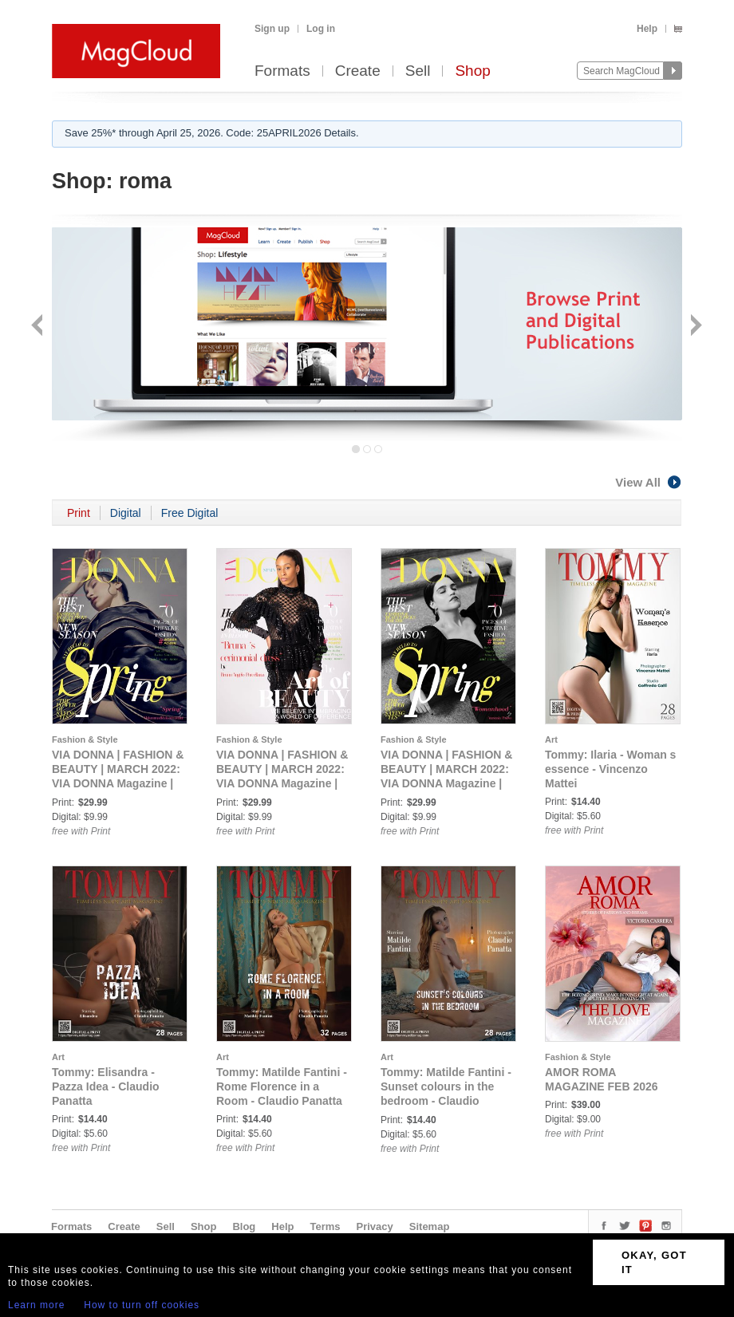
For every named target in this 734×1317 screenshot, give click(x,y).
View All (648, 482)
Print (78, 513)
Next (694, 327)
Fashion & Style (85, 739)
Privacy (375, 1226)
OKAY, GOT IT (654, 1262)
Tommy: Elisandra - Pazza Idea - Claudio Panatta (106, 1086)
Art (551, 739)
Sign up (272, 28)
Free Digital (190, 513)
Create (358, 71)
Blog (243, 1226)
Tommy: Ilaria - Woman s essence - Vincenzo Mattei (610, 769)
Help (647, 28)
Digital (125, 513)
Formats (282, 71)
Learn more (36, 1305)
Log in (320, 28)
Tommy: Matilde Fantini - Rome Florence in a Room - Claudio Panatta (281, 1086)
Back (38, 327)
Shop (472, 71)
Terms (325, 1226)
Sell (418, 71)
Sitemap (429, 1226)
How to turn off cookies (141, 1305)
